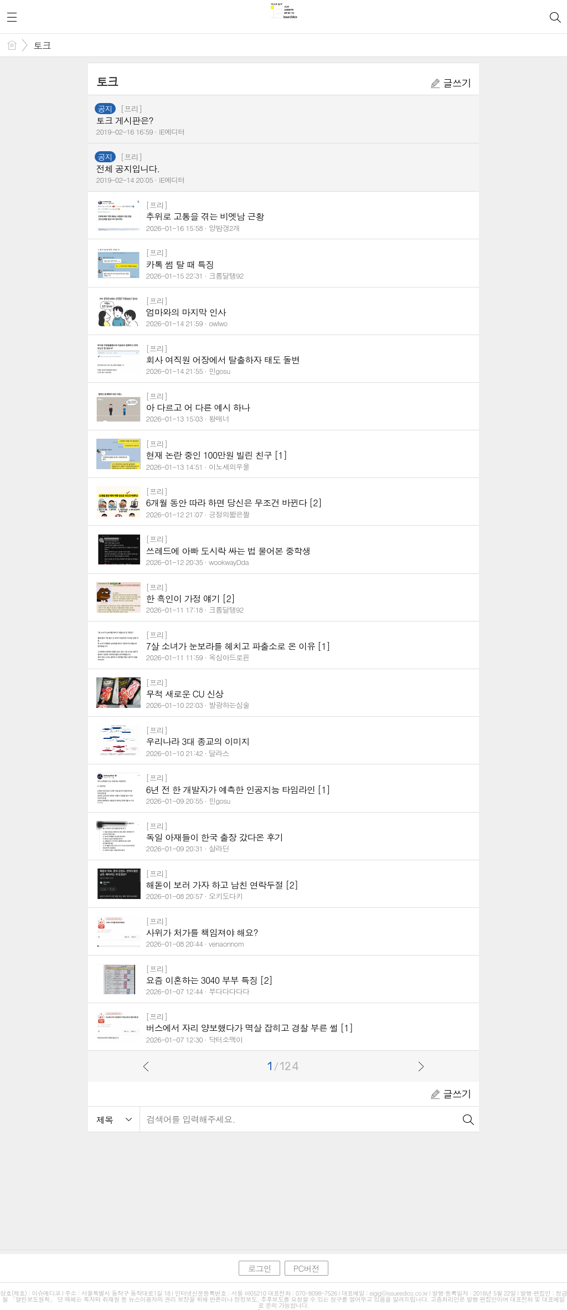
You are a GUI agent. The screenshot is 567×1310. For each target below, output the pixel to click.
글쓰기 (451, 82)
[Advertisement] (283, 1185)
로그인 (259, 1268)
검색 (468, 1119)
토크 (42, 45)
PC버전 (306, 1268)
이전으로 (146, 1066)
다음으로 (421, 1066)
